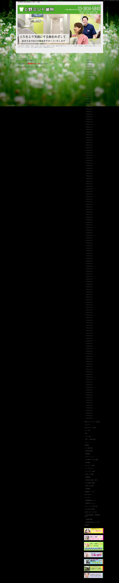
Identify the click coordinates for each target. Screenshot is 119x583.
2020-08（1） (90, 222)
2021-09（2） (90, 188)
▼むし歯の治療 (88, 448)
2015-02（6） (90, 392)
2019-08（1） (90, 253)
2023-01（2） (90, 150)
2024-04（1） (90, 116)
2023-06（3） (90, 137)
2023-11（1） (90, 126)
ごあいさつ (87, 424)
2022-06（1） (90, 165)
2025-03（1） (90, 88)
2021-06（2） (90, 196)
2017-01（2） (90, 333)
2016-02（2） (90, 361)
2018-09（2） (90, 281)
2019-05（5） (90, 260)
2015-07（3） (90, 379)
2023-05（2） (90, 139)
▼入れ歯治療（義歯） (90, 483)
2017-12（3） (90, 304)
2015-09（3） (90, 374)
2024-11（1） (90, 98)
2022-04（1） (90, 170)
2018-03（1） (90, 296)
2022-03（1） (90, 173)
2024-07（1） (90, 108)
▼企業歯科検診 (88, 519)
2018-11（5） (90, 276)
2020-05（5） (90, 229)
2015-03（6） (90, 389)
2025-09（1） (90, 72)
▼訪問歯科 (87, 488)
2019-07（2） (90, 255)
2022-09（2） (90, 160)
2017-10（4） (90, 309)
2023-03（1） (90, 144)
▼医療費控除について (90, 500)
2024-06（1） (90, 111)
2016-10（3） (90, 340)
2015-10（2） (90, 371)
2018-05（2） (90, 291)
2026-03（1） (90, 59)
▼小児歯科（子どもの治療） (92, 459)
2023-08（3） (90, 132)
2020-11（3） (90, 214)
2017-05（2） (90, 322)
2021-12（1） (90, 181)
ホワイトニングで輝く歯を (91, 506)
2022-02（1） (90, 175)
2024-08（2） (90, 106)
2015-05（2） (90, 384)
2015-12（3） (90, 366)
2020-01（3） (90, 240)
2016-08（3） (90, 345)
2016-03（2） (90, 358)
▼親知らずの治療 (89, 485)
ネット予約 (87, 430)
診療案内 (87, 445)
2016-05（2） (90, 353)
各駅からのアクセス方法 (91, 512)
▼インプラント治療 (90, 471)
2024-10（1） (90, 101)
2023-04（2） (90, 142)
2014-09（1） (90, 405)
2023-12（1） (90, 124)
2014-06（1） (90, 412)
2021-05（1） (90, 199)
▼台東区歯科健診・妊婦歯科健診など (92, 515)
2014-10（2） (90, 402)
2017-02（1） (90, 330)
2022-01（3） (90, 178)
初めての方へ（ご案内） (91, 427)
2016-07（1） (90, 348)
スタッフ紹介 (88, 436)
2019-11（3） (90, 245)
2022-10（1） (90, 157)
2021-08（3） (90, 191)
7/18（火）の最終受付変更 (25, 60)
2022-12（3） (90, 152)
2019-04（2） (90, 263)
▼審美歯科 (87, 453)
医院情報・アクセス (90, 491)
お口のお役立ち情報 (90, 509)
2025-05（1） (90, 83)
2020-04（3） (90, 232)
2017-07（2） (90, 317)
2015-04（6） (90, 387)
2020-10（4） (90, 217)
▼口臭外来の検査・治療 (91, 480)
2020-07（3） (90, 224)
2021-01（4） (90, 209)
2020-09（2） (90, 219)
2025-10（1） (90, 70)
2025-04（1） (90, 85)
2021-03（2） (90, 204)
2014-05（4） (90, 415)
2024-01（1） (90, 121)
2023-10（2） (90, 129)
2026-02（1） (90, 62)
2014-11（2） (90, 399)
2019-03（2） (90, 266)
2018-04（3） (90, 294)
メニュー (87, 442)
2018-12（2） (90, 273)
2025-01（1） (90, 93)
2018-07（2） (90, 286)
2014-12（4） (90, 397)
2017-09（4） (90, 312)
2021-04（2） (90, 201)
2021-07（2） (90, 193)
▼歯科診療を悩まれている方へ (92, 522)
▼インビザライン (89, 468)
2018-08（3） (90, 284)
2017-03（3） (90, 327)
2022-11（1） (90, 155)
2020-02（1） (90, 237)
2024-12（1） (90, 95)
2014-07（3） (90, 410)
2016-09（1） (90, 343)
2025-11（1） (90, 67)
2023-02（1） (90, 147)
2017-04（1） (90, 325)
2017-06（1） (90, 320)
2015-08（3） (90, 376)
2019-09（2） (90, 250)
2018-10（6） (90, 278)
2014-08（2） (90, 407)
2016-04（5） (90, 356)
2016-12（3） (90, 335)
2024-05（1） (90, 114)
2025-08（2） (90, 75)
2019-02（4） (90, 268)
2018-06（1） (90, 289)
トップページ (88, 53)
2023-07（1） (90, 134)
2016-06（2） (90, 351)
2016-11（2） (90, 338)
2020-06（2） (90, 227)
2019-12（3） (90, 242)
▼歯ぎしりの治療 (89, 474)
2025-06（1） (90, 80)
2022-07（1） (90, 162)
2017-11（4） (90, 307)
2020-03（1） (90, 235)
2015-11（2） (90, 369)
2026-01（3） (90, 65)
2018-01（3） (90, 302)
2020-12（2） (90, 211)
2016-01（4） (90, 363)
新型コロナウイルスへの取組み (92, 421)
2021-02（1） (90, 206)
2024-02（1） (90, 119)
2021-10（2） (90, 186)
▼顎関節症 (87, 477)
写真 (86, 433)
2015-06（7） (90, 381)
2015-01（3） (90, 394)
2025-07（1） (90, 77)
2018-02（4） (90, 299)
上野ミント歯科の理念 (90, 439)
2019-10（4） (90, 247)
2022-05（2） (90, 168)
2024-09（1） (90, 103)
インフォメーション (90, 56)
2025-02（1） (90, 90)
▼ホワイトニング (89, 456)
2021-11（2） (90, 183)
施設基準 (87, 525)
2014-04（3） (90, 418)
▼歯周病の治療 (88, 451)
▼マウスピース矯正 (90, 465)
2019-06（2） (90, 258)
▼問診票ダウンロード (90, 503)
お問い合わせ (88, 494)
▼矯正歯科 (87, 462)
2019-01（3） (90, 271)
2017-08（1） (90, 314)
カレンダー (87, 497)
